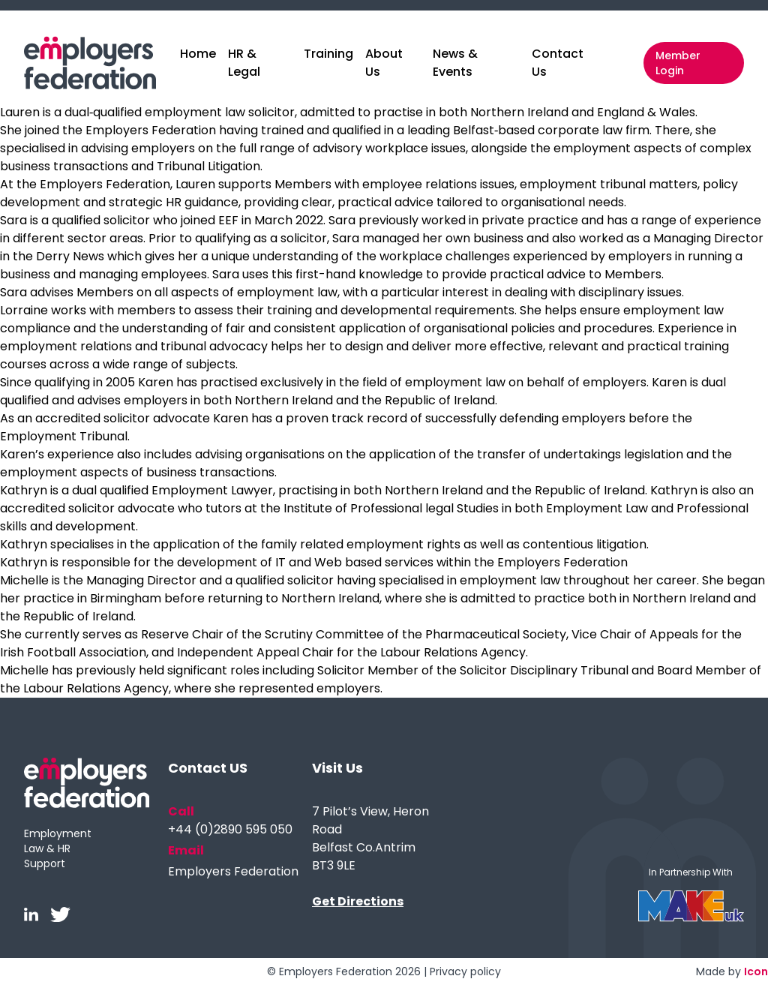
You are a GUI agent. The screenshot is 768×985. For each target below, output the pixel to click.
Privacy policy (465, 971)
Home (198, 53)
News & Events (455, 62)
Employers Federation (233, 871)
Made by (732, 971)
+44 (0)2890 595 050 (230, 829)
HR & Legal (244, 62)
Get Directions (358, 901)
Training (328, 53)
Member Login (678, 63)
